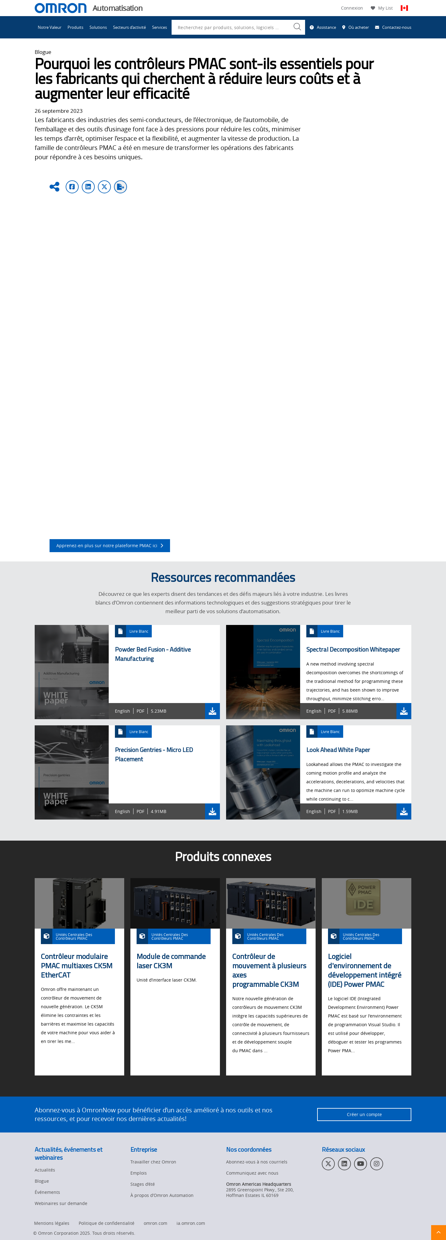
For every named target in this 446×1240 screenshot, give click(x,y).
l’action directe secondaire (213, 413)
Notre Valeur (49, 27)
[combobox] (238, 27)
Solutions (98, 27)
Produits (75, 27)
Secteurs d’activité (129, 27)
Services (159, 27)
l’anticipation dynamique (79, 413)
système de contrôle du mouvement (339, 299)
